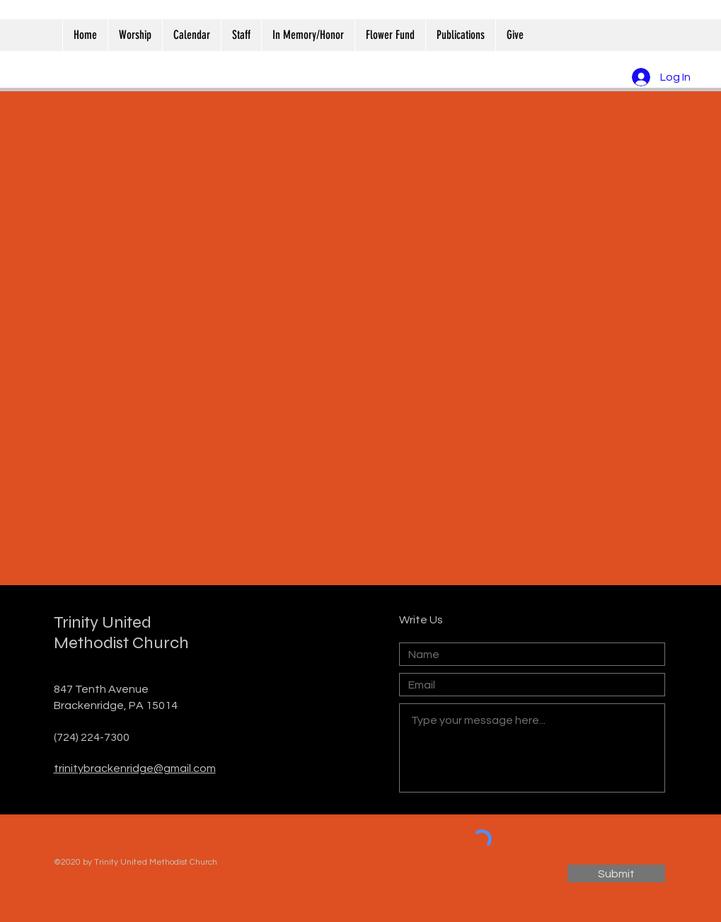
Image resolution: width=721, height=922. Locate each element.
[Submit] (616, 873)
